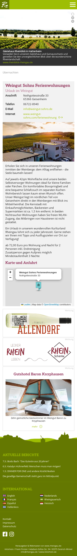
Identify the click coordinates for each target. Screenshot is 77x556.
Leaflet (25, 304)
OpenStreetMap (51, 304)
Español (11, 503)
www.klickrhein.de (47, 551)
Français (11, 499)
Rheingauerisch (52, 499)
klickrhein (9, 549)
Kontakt (7, 519)
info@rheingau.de (29, 551)
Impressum (9, 522)
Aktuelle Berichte (21, 455)
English (11, 495)
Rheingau (4, 4)
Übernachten (10, 72)
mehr (35, 426)
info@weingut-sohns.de (37, 109)
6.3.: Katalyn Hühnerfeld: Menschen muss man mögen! (32, 466)
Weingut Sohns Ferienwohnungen (37, 85)
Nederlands (50, 495)
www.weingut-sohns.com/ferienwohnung (40, 115)
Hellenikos (12, 507)
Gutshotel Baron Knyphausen (39, 374)
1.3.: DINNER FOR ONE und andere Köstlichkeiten (29, 471)
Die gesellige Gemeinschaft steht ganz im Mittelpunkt (31, 476)
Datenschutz (9, 526)
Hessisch (49, 503)
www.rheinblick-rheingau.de (18, 62)
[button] (38, 286)
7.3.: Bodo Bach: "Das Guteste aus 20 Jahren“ (26, 461)
